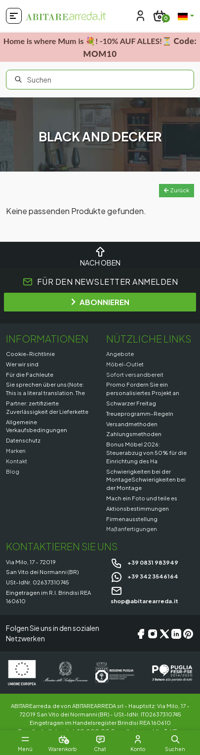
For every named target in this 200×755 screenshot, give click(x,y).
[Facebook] (141, 633)
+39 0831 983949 (144, 562)
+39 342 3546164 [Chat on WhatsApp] (144, 576)
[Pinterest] (188, 633)
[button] (175, 739)
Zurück (176, 190)
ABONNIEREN (100, 302)
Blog (12, 471)
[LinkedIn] (176, 633)
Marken (16, 450)
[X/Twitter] (164, 633)
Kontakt (16, 460)
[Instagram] (153, 633)
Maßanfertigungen (131, 528)
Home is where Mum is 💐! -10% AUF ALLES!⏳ (100, 47)
